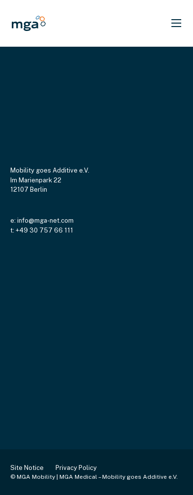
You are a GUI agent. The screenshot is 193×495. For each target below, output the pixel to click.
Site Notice (27, 467)
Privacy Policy (76, 467)
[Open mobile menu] (176, 23)
